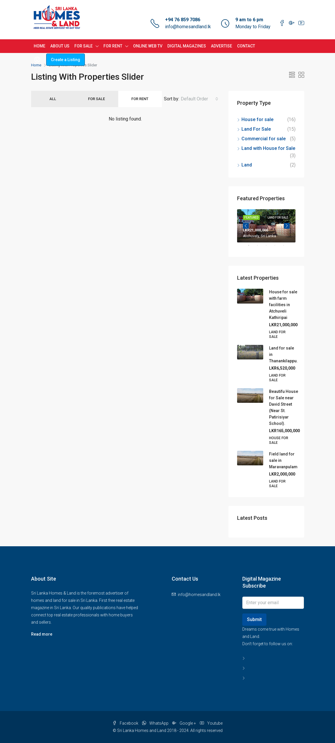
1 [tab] (252, 248)
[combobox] (199, 99)
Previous (246, 226)
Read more (41, 634)
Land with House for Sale (268, 148)
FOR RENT (112, 46)
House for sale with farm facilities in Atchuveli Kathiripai (283, 305)
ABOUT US (59, 46)
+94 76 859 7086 (182, 19)
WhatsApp (155, 723)
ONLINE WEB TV (147, 46)
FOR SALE (83, 46)
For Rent (139, 99)
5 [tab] (286, 248)
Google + (184, 723)
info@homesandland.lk (188, 26)
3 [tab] (269, 248)
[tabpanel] (266, 225)
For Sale (96, 99)
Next (287, 226)
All (52, 99)
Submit (254, 619)
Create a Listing (65, 59)
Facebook (125, 723)
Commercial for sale (263, 138)
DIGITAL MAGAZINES (186, 46)
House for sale (257, 119)
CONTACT (246, 46)
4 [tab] (278, 248)
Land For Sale (256, 129)
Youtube (211, 723)
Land (246, 165)
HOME (39, 46)
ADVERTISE (221, 46)
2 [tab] (260, 248)
